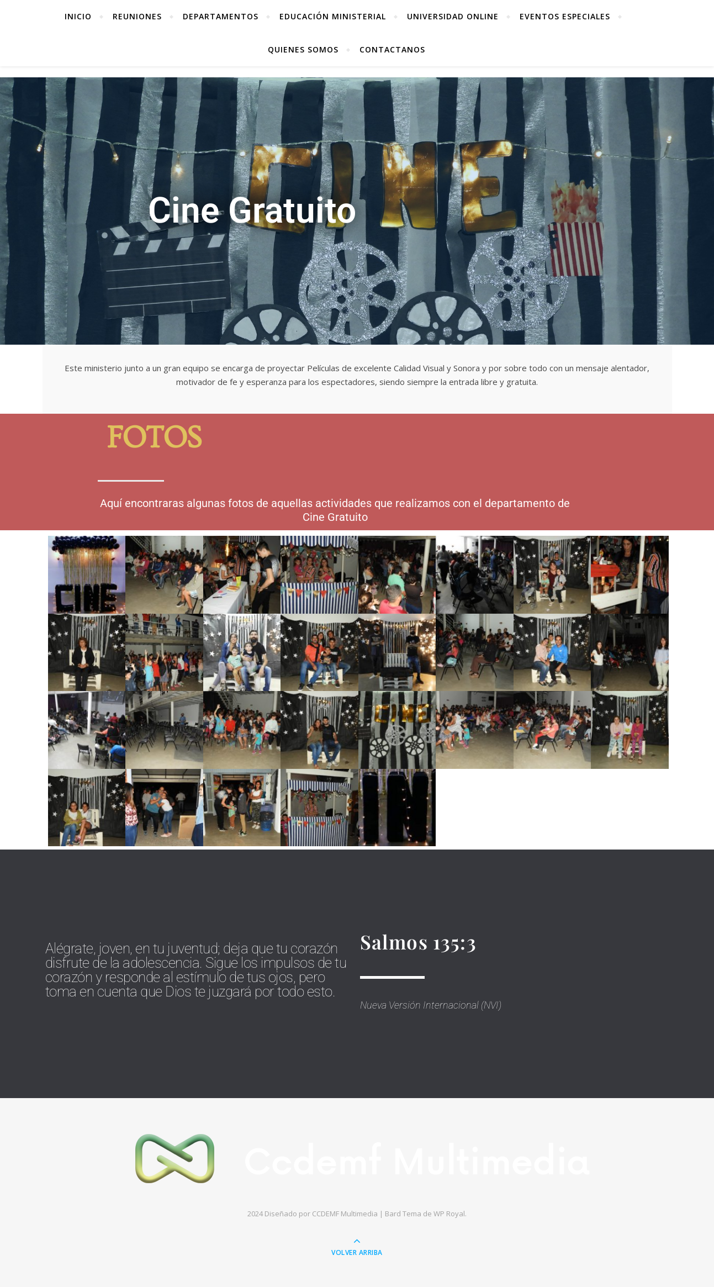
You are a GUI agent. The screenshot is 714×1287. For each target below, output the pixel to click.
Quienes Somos (303, 49)
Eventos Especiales (565, 16)
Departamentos (220, 16)
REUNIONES (137, 16)
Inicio (78, 16)
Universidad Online (453, 16)
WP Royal (449, 1214)
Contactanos (392, 49)
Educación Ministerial (332, 16)
